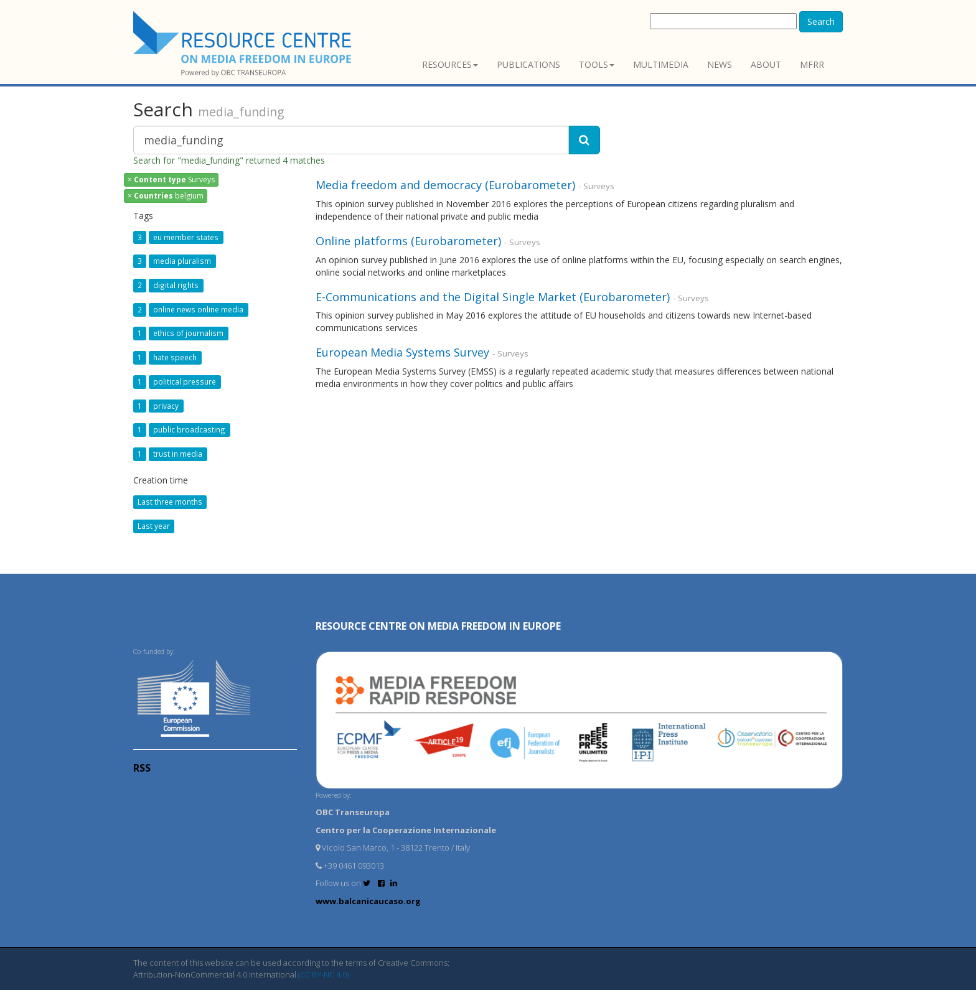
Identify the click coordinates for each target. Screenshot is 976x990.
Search (821, 21)
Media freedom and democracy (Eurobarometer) (445, 184)
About (766, 64)
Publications (528, 64)
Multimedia (660, 64)
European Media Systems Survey (402, 352)
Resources (450, 64)
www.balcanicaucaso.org (368, 901)
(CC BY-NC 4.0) (323, 974)
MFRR (812, 64)
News (719, 64)
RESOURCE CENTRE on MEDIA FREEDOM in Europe (438, 626)
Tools (596, 64)
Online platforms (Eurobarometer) (408, 240)
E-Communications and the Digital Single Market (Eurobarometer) (493, 296)
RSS (142, 768)
